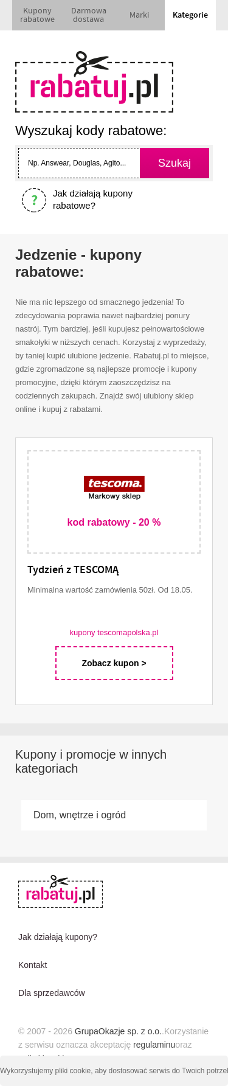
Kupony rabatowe (37, 15)
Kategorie (190, 15)
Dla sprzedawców (51, 993)
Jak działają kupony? (57, 937)
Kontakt (32, 965)
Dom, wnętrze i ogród (79, 815)
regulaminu (154, 1044)
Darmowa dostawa (88, 15)
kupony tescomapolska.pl (114, 632)
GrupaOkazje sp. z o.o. (118, 1031)
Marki (139, 15)
